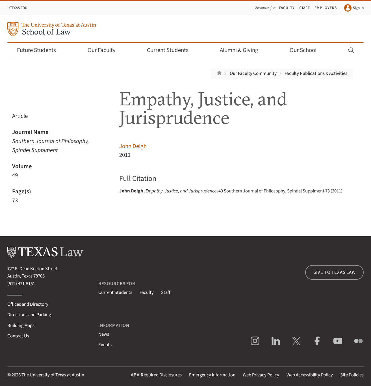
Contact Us (18, 336)
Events (105, 344)
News (103, 334)
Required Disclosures (156, 375)
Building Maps (20, 325)
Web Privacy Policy (261, 375)
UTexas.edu (17, 7)
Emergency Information (212, 375)
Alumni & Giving (243, 50)
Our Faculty (105, 50)
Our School (307, 50)
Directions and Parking (29, 314)
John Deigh (133, 146)
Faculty (287, 7)
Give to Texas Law (334, 272)
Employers (325, 7)
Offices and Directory (27, 304)
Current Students (171, 50)
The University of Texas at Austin (52, 375)
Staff (304, 7)
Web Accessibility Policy (310, 375)
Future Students (40, 50)
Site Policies (352, 375)
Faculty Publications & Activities (316, 73)
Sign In (354, 8)
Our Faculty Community (253, 73)
